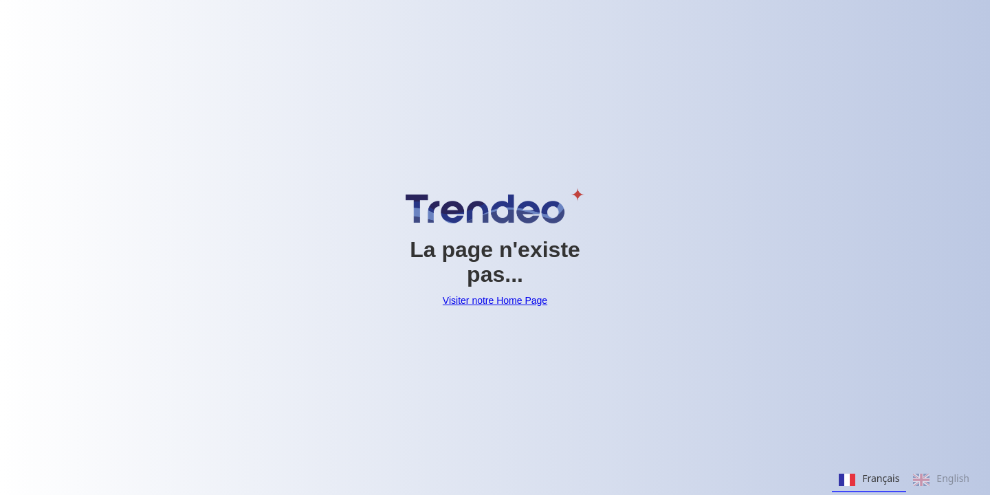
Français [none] (869, 480)
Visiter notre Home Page (495, 300)
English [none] (941, 480)
